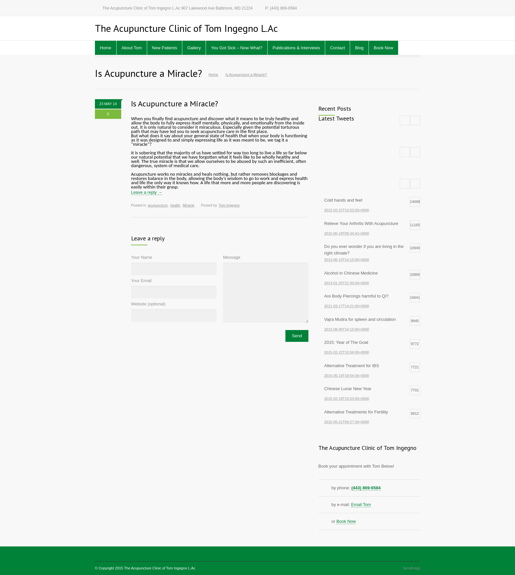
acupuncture (158, 205)
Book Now (383, 47)
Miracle (188, 205)
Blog (359, 47)
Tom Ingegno (229, 205)
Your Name (141, 257)
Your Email (141, 280)
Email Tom (361, 504)
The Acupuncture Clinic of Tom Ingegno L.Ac (159, 568)
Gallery (194, 47)
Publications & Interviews (296, 47)
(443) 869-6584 (366, 487)
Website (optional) (148, 304)
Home (105, 47)
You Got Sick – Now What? (236, 47)
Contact (337, 47)
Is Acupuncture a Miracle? (174, 104)
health (175, 205)
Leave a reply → (146, 192)
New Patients (164, 47)
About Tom (132, 47)
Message (231, 257)
